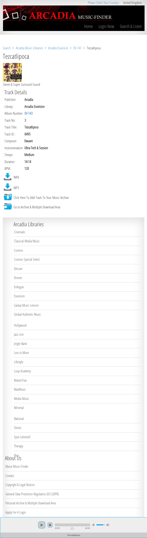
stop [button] (49, 525)
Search (7, 48)
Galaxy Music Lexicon (26, 305)
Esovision (19, 296)
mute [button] (93, 524)
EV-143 (77, 48)
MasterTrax (20, 380)
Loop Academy (22, 371)
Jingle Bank (20, 343)
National (19, 418)
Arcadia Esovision (58, 48)
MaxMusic (20, 389)
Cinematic (19, 232)
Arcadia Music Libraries (29, 48)
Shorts (17, 427)
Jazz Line (19, 334)
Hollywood (20, 325)
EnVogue (19, 286)
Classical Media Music (27, 241)
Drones (18, 277)
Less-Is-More (21, 352)
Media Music (21, 398)
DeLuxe (18, 268)
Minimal (19, 407)
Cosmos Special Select (27, 259)
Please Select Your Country (103, 2)
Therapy (18, 446)
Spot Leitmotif (22, 436)
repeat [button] (72, 528)
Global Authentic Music (27, 314)
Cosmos (18, 250)
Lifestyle (18, 361)
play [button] (41, 525)
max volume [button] (107, 524)
